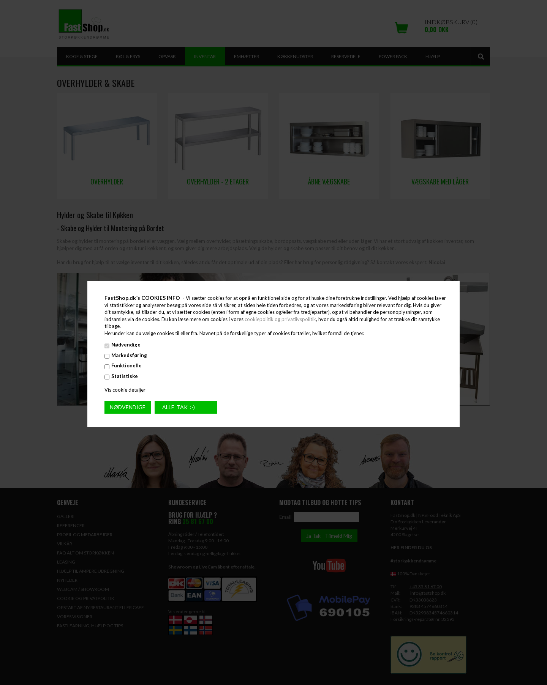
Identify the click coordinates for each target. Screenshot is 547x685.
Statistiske (124, 376)
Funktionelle (126, 366)
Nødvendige (126, 345)
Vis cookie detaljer (124, 390)
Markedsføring (129, 355)
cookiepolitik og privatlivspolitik (280, 319)
